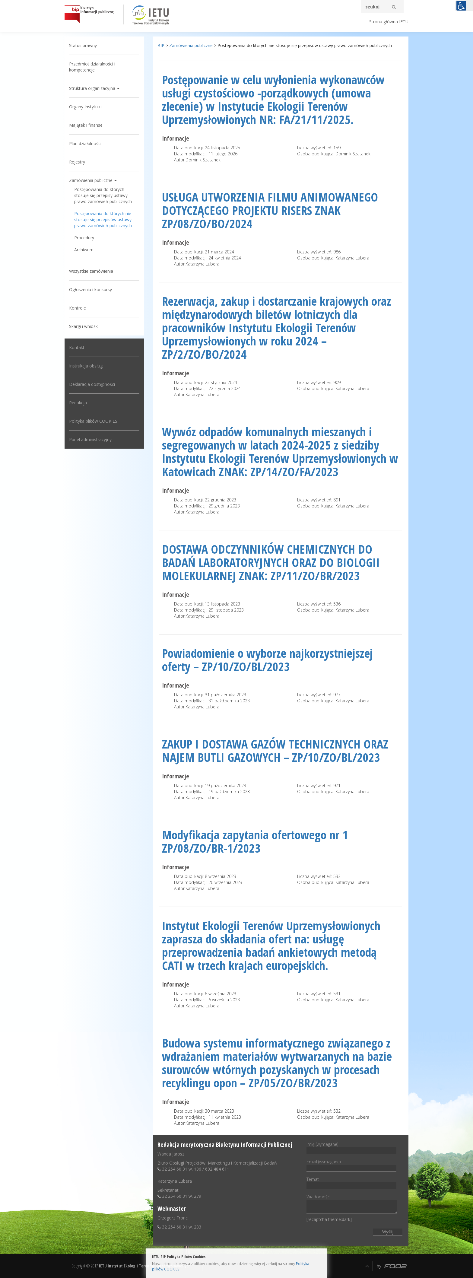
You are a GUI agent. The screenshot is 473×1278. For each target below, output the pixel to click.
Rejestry (77, 162)
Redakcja (78, 402)
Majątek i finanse (86, 125)
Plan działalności (85, 143)
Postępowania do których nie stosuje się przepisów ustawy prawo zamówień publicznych (103, 219)
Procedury (84, 237)
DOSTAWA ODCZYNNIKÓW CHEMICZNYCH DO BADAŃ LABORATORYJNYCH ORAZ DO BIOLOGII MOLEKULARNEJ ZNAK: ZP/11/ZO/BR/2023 (271, 562)
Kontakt (76, 347)
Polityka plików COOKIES (93, 421)
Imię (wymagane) (351, 1147)
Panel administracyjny (90, 439)
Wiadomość (351, 1204)
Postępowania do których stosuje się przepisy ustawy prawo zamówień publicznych (103, 195)
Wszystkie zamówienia (91, 271)
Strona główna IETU (388, 21)
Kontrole (77, 308)
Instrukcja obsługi (86, 366)
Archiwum (84, 250)
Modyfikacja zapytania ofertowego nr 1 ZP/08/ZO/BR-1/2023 (255, 841)
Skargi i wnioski (84, 326)
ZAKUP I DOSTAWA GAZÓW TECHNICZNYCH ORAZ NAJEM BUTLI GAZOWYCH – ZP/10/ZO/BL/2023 (275, 750)
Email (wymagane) (351, 1165)
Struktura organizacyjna (92, 88)
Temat (351, 1182)
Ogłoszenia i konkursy (90, 289)
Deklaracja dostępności (92, 384)
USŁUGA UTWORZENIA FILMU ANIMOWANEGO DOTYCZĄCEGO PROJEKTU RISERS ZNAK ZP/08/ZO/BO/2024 (270, 210)
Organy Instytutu (85, 107)
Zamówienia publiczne (91, 180)
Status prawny (83, 45)
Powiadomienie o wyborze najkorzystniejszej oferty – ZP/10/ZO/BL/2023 (267, 660)
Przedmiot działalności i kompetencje (92, 67)
